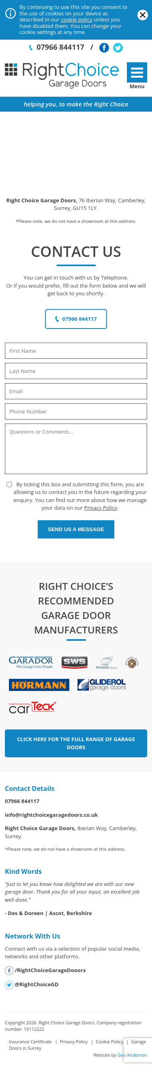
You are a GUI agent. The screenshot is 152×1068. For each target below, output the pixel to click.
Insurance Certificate (30, 1041)
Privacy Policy (100, 507)
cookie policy (76, 19)
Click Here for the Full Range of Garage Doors (76, 743)
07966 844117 (56, 47)
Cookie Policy (109, 1041)
